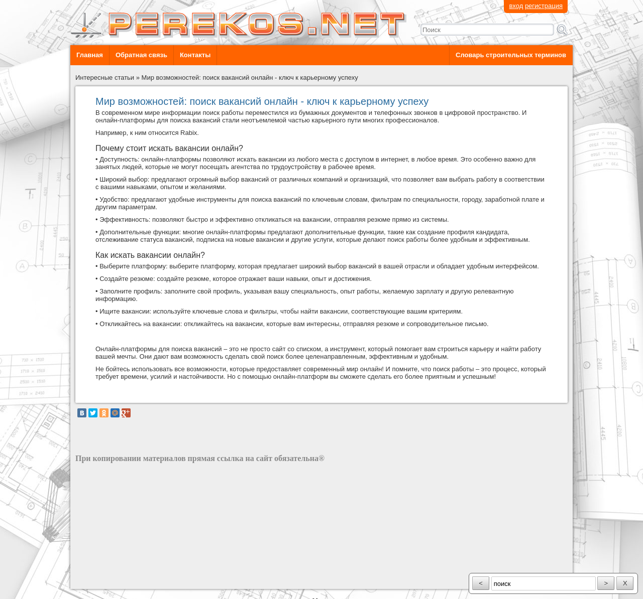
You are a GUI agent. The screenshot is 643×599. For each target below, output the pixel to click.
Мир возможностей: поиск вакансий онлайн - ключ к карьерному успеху (250, 77)
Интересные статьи (104, 77)
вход (516, 6)
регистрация (544, 6)
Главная (89, 55)
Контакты (195, 55)
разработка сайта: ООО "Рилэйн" (125, 580)
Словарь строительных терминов (511, 55)
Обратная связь (141, 55)
